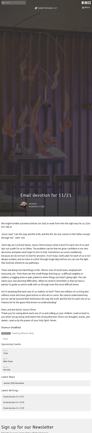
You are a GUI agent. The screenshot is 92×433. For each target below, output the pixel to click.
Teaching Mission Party (23, 333)
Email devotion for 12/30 (13, 402)
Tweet (5, 339)
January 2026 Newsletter (13, 383)
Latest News (8, 377)
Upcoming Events (11, 344)
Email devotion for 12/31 (13, 397)
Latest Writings (9, 390)
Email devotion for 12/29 (13, 408)
